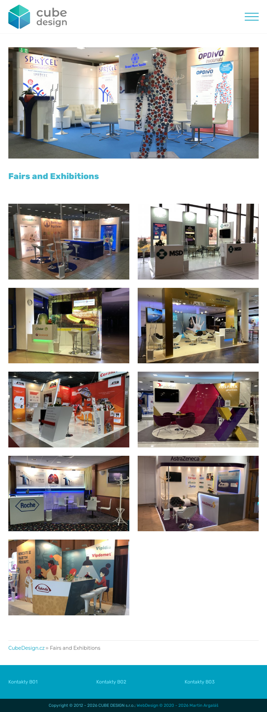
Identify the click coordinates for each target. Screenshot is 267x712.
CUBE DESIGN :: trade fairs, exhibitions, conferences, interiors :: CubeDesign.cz (37, 16)
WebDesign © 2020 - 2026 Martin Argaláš (177, 705)
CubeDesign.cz (26, 648)
